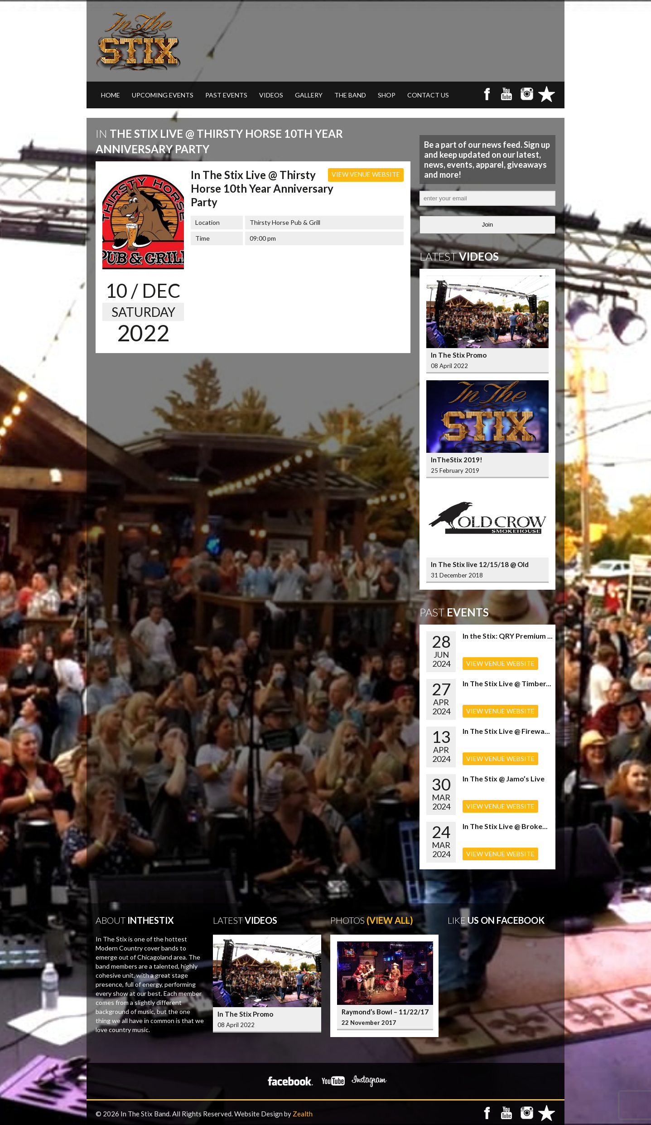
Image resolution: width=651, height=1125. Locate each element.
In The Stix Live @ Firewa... (506, 731)
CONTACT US (428, 95)
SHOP (386, 95)
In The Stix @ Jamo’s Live (504, 778)
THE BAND (350, 95)
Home (110, 95)
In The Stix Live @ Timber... (507, 683)
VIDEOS (271, 95)
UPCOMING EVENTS (162, 95)
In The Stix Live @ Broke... (505, 826)
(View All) (389, 920)
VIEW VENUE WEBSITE (366, 174)
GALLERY (309, 95)
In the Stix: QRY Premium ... (508, 635)
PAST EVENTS (226, 95)
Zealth (303, 1114)
